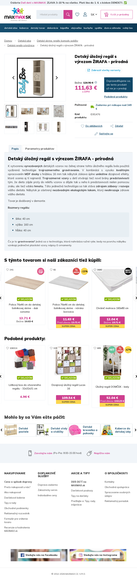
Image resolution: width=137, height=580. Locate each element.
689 (99, 348)
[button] (13, 77)
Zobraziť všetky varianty (105, 70)
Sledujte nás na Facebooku (41, 555)
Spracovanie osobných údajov (117, 494)
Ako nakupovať (12, 492)
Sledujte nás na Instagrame (100, 555)
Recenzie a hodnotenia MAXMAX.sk (17, 529)
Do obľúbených (93, 126)
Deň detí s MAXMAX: (33, 2)
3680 (99, 269)
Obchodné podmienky (16, 508)
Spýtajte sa (106, 133)
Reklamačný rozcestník (17, 513)
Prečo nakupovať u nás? (17, 487)
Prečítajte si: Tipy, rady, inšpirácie (83, 503)
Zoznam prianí (77, 14)
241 (11, 269)
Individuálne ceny (47, 495)
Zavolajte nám (43, 453)
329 (55, 348)
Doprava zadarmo (48, 484)
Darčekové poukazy (82, 490)
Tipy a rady (10, 502)
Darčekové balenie (14, 497)
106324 (13, 348)
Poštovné (80, 104)
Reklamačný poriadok (116, 501)
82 (54, 269)
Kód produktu (80, 116)
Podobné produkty (116, 96)
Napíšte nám (102, 453)
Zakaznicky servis (47, 490)
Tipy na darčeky (79, 495)
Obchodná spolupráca (117, 487)
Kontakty (109, 481)
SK (92, 14)
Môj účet (85, 14)
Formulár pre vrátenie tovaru (16, 520)
